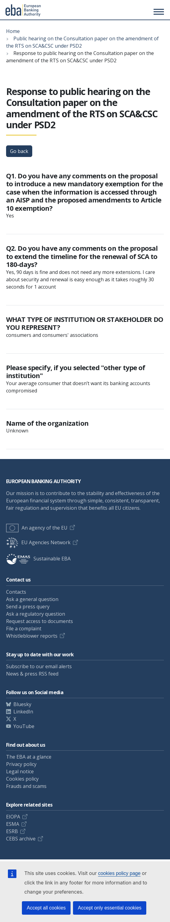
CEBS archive (21, 838)
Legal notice (20, 771)
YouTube (23, 726)
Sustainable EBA (38, 558)
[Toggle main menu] (158, 11)
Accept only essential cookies (109, 907)
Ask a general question (32, 599)
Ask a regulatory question (35, 613)
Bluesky (22, 704)
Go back (19, 151)
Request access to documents (39, 621)
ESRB (12, 831)
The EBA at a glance (28, 756)
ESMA (12, 824)
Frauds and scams (26, 786)
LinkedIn (23, 711)
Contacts (16, 592)
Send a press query (28, 606)
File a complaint (23, 628)
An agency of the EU (37, 527)
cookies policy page (119, 873)
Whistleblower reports (31, 635)
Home (13, 31)
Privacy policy (21, 764)
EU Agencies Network (38, 542)
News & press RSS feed (32, 673)
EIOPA (13, 816)
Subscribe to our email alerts (39, 666)
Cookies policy (22, 778)
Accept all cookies (46, 907)
